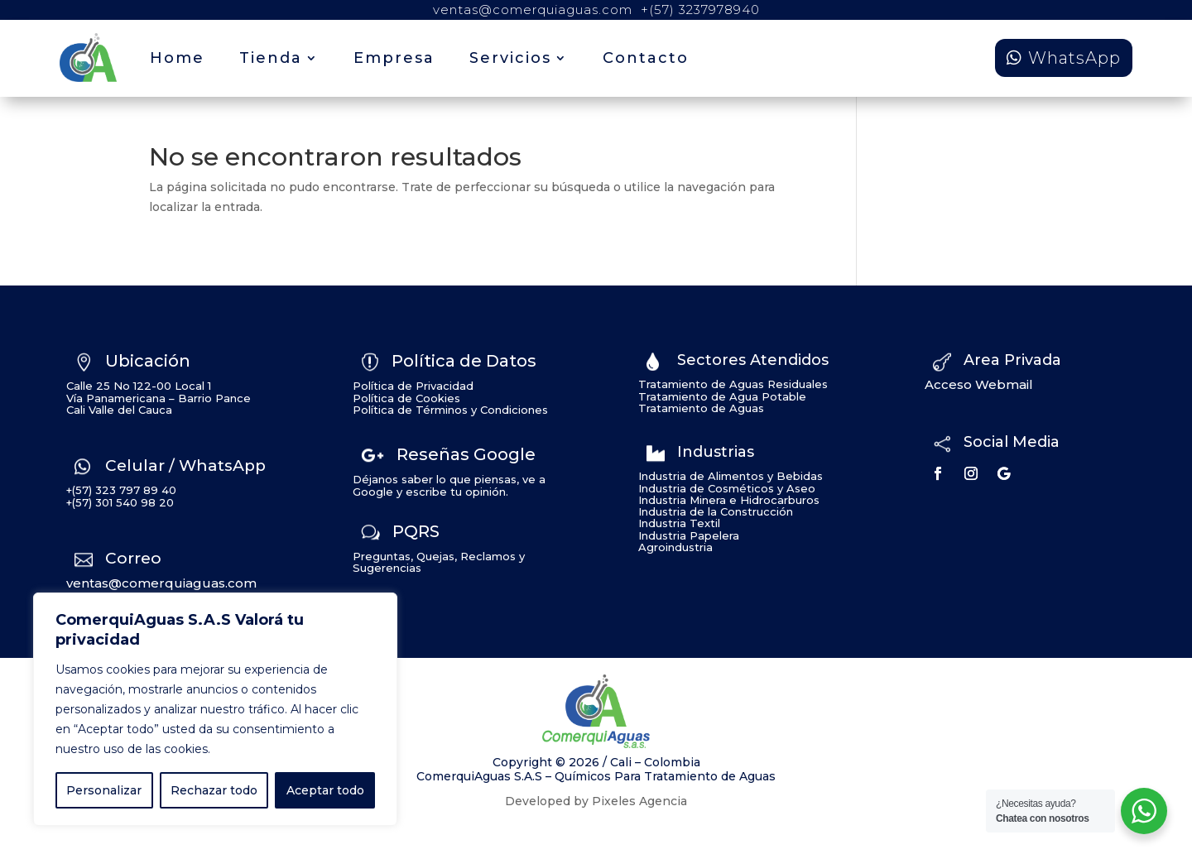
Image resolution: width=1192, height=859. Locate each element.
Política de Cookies (406, 398)
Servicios (510, 58)
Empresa (394, 58)
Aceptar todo (325, 790)
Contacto (646, 58)
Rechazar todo (214, 790)
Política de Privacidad (413, 385)
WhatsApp (1074, 58)
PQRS (416, 531)
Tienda (270, 58)
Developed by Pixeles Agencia (596, 801)
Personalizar (104, 790)
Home (177, 58)
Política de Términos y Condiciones (450, 409)
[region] (215, 709)
